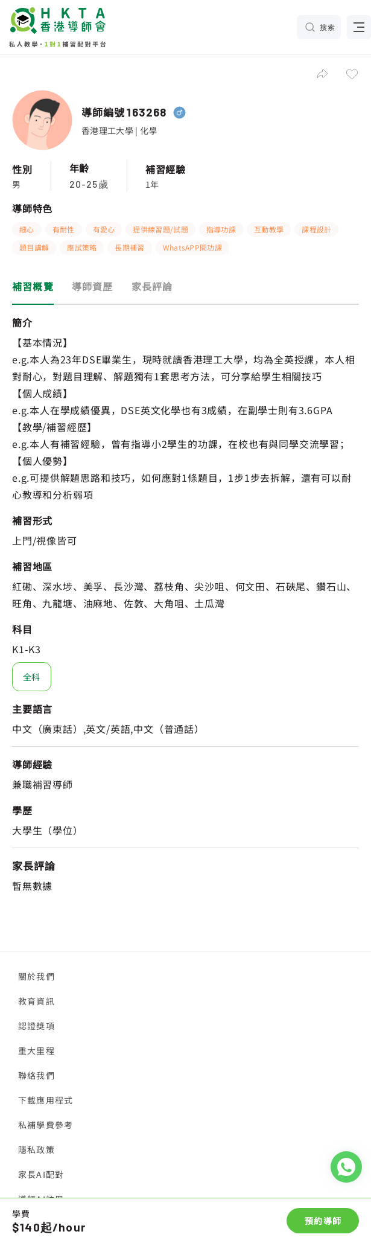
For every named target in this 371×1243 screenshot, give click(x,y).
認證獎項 (36, 1026)
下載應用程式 (45, 1100)
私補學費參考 (45, 1125)
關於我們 (36, 976)
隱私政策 (36, 1149)
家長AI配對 (41, 1174)
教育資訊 (36, 1001)
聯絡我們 (36, 1075)
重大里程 (36, 1050)
